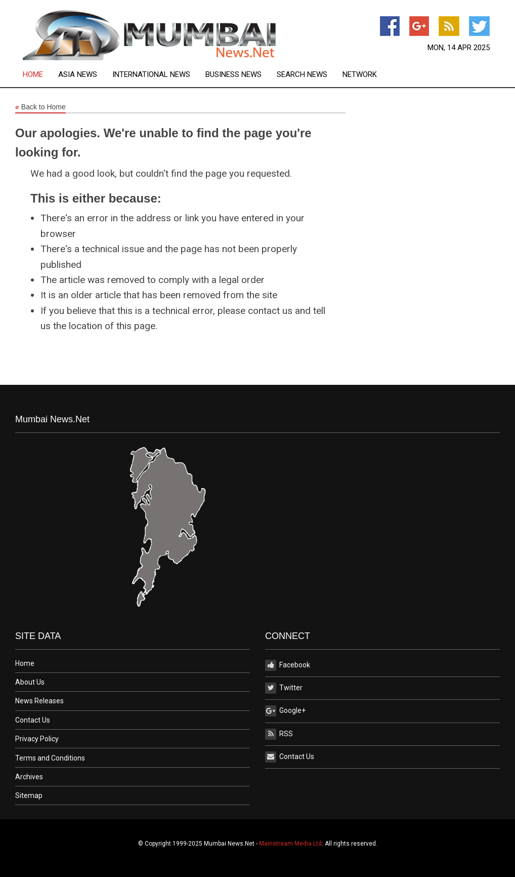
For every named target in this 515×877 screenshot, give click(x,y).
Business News (233, 74)
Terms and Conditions (50, 758)
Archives (29, 777)
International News (151, 74)
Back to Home (40, 107)
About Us (30, 682)
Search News (302, 74)
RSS (279, 734)
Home (33, 74)
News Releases (39, 701)
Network (359, 74)
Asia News (77, 74)
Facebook (287, 665)
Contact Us (32, 720)
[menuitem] (40, 74)
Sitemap (28, 795)
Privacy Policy (37, 739)
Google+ (285, 710)
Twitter (284, 688)
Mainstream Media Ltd (290, 843)
